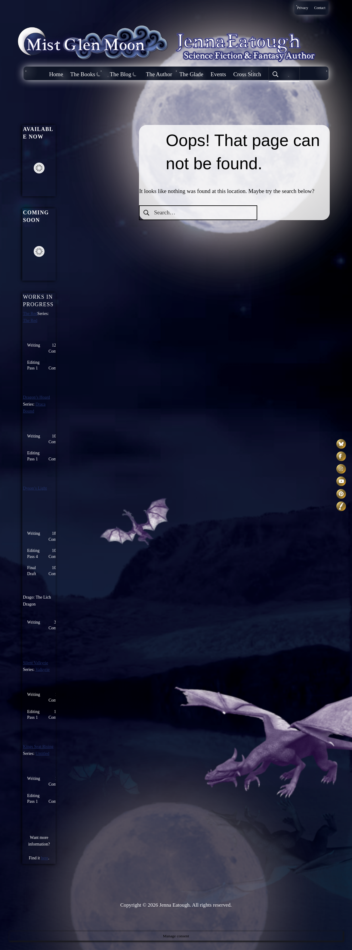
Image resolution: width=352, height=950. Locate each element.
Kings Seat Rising (38, 746)
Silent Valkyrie (35, 663)
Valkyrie (43, 669)
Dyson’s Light (35, 488)
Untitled (42, 753)
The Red (30, 313)
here (44, 858)
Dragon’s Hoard (36, 397)
